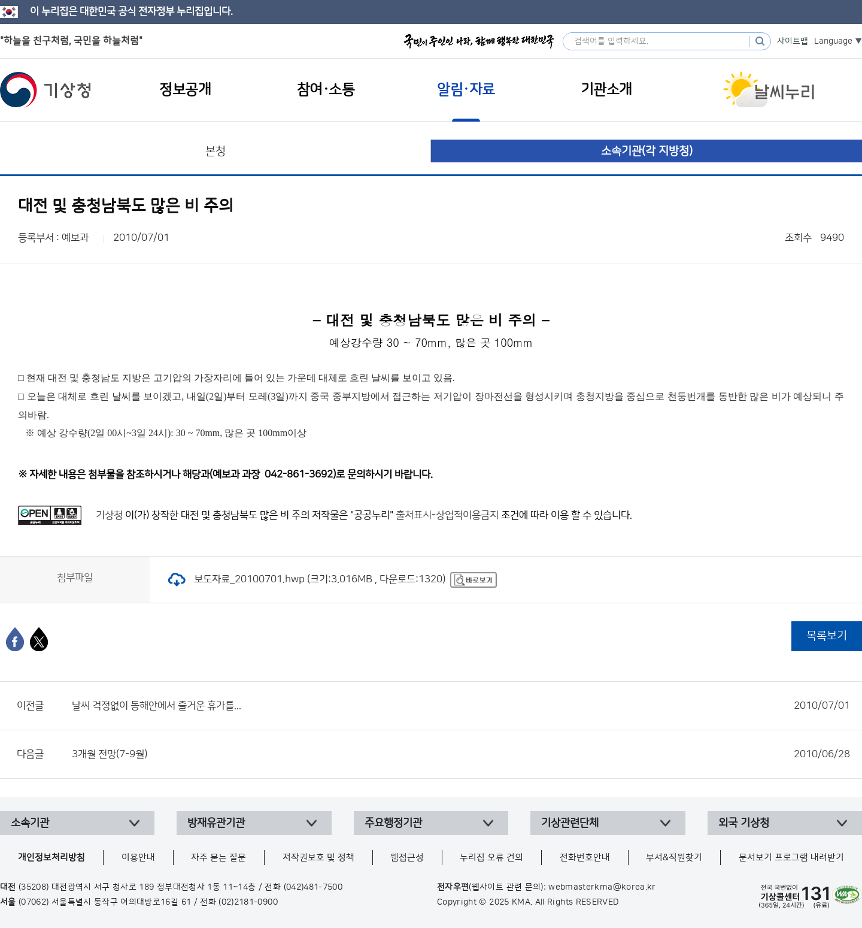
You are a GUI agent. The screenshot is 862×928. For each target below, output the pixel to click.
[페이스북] (15, 639)
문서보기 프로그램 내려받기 (791, 858)
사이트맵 (792, 41)
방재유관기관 (216, 823)
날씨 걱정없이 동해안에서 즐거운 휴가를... (461, 706)
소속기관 (30, 823)
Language (833, 41)
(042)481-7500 (313, 887)
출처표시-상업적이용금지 (448, 515)
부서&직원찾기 (674, 858)
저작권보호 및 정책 (318, 858)
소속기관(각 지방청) (647, 151)
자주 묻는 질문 (218, 858)
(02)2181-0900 (248, 902)
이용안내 (138, 858)
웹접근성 (407, 858)
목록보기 (826, 636)
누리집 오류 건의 (491, 858)
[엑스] (39, 639)
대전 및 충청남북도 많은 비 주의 (245, 515)
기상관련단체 (570, 823)
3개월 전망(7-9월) (461, 754)
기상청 (45, 90)
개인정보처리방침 (51, 858)
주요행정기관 (393, 823)
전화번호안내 (585, 858)
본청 (215, 151)
